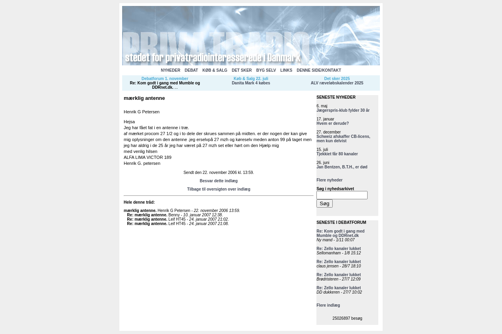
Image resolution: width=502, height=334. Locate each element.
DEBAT (191, 70)
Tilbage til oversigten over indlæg (218, 189)
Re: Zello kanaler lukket (338, 248)
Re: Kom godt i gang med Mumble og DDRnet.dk (165, 85)
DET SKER (242, 70)
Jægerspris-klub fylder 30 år (343, 110)
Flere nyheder (329, 180)
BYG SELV (266, 70)
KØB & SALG (215, 70)
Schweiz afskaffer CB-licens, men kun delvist (343, 138)
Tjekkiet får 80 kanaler (337, 154)
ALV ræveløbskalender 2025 (337, 83)
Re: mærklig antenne (146, 215)
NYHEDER (170, 70)
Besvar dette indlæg (219, 181)
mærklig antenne (139, 210)
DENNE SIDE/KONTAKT (319, 70)
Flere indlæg (328, 305)
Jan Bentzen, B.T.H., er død (341, 167)
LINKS (286, 70)
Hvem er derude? (332, 123)
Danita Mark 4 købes (251, 83)
